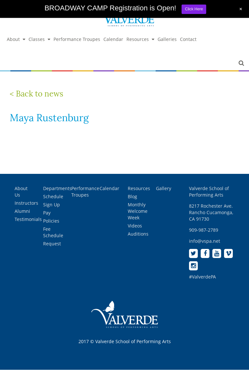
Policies (51, 221)
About (16, 39)
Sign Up (51, 204)
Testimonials (28, 219)
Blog (132, 196)
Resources (140, 39)
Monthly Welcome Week (138, 211)
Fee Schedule (53, 232)
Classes (39, 39)
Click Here (194, 9)
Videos (135, 226)
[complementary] (202, 352)
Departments (57, 188)
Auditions (138, 234)
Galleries (167, 39)
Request (52, 243)
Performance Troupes (76, 39)
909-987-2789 (203, 230)
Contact (188, 39)
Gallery (163, 188)
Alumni (22, 211)
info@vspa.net (204, 241)
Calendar (113, 39)
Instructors (26, 203)
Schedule (53, 196)
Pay (47, 213)
